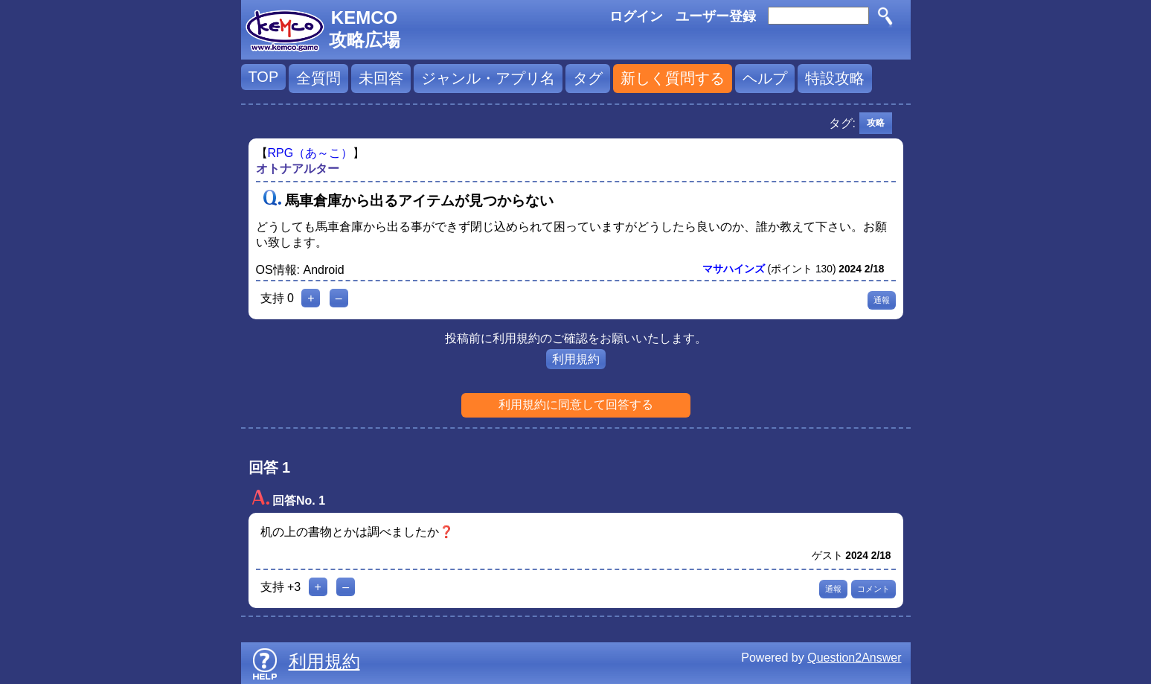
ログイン (636, 16)
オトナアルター (297, 168)
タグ (588, 78)
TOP (264, 76)
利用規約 (576, 359)
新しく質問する (673, 78)
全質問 (318, 78)
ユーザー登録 (716, 16)
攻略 (876, 123)
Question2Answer (854, 657)
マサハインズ (733, 269)
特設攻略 (835, 78)
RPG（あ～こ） (310, 153)
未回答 (381, 78)
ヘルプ (765, 78)
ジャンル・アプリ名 (488, 78)
